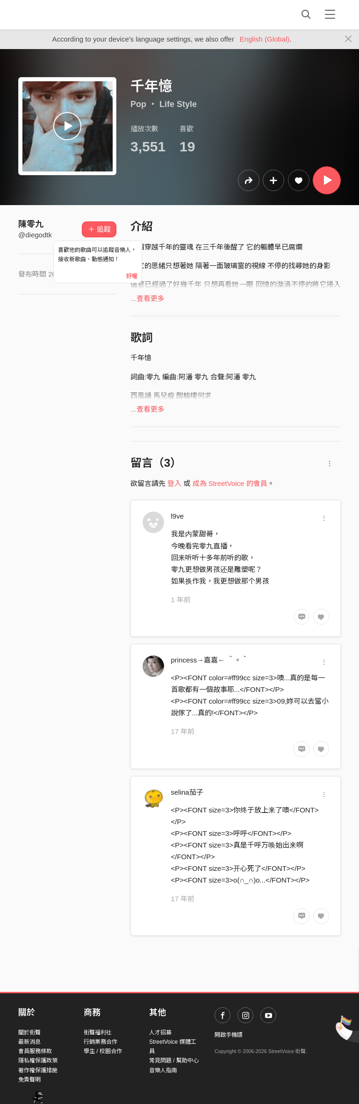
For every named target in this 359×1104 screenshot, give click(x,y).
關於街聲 (29, 1032)
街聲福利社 (98, 1032)
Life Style (178, 104)
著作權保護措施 (37, 1070)
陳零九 (30, 224)
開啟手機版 (229, 1035)
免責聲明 (29, 1079)
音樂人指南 (163, 1070)
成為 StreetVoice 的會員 (230, 483)
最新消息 (29, 1042)
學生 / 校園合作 (103, 1051)
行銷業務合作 (100, 1042)
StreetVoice (56, 14)
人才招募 (160, 1032)
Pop (138, 104)
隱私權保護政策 (37, 1060)
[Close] (348, 39)
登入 (174, 483)
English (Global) (265, 39)
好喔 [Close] (131, 276)
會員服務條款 (35, 1051)
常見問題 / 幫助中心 (174, 1060)
